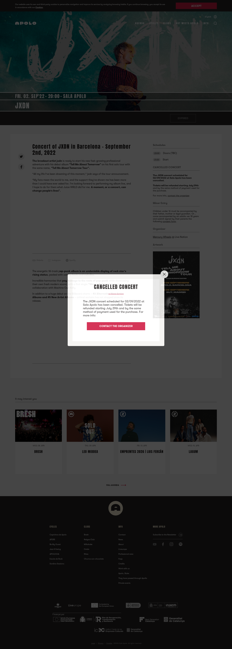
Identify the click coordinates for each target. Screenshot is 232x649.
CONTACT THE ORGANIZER (116, 326)
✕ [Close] (164, 274)
